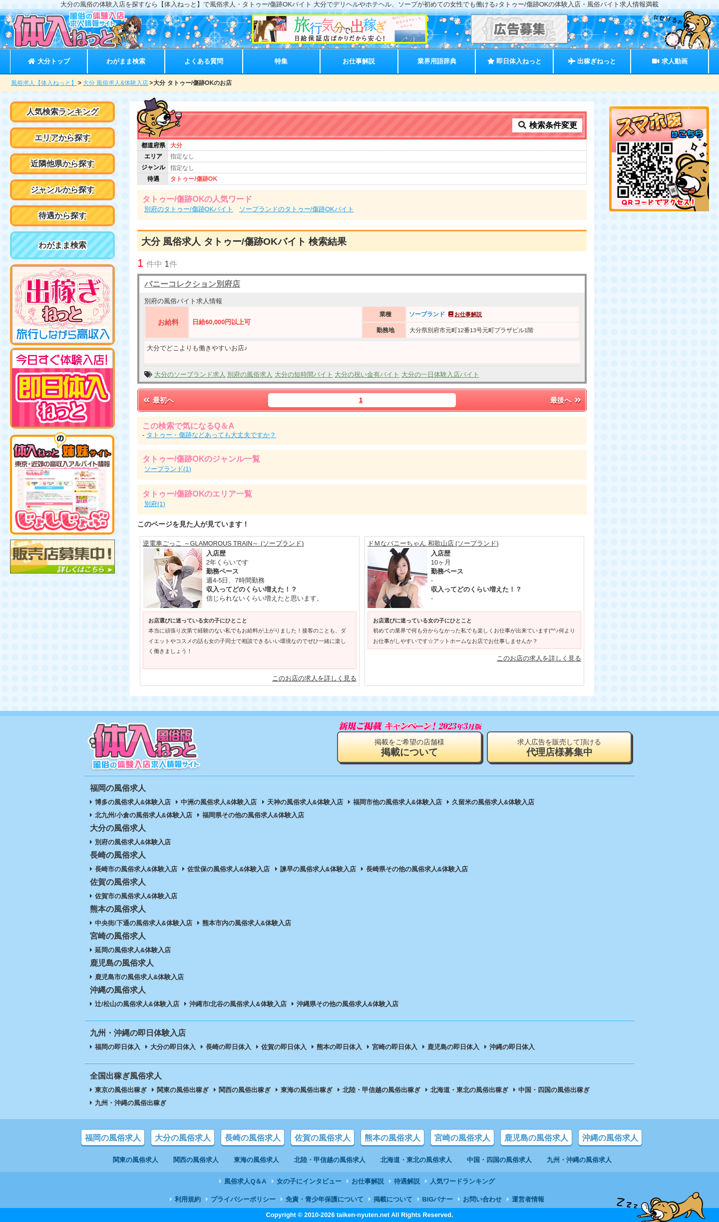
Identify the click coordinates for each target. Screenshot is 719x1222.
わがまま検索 (125, 61)
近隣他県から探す (62, 163)
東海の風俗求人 (256, 1160)
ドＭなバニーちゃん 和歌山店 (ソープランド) (433, 543)
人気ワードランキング (462, 1181)
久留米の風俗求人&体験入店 (493, 802)
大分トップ (48, 61)
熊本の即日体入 (339, 1047)
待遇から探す (62, 215)
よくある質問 (203, 61)
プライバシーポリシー (243, 1199)
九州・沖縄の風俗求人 (579, 1160)
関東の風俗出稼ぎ (183, 1090)
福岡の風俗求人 (113, 1138)
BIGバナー (437, 1199)
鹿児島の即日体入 (453, 1047)
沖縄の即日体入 (512, 1047)
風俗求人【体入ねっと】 (44, 82)
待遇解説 (407, 1181)
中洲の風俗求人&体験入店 (219, 802)
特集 (281, 61)
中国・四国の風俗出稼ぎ (554, 1090)
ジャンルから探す (62, 189)
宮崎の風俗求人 (462, 1138)
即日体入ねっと (514, 61)
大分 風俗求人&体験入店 (115, 82)
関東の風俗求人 (135, 1160)
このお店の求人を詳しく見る (314, 678)
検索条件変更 (547, 125)
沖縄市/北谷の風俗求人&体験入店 (238, 1004)
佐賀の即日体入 (284, 1047)
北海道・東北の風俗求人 (416, 1160)
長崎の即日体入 (228, 1047)
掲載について (392, 1199)
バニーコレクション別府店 (192, 284)
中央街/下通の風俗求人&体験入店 (143, 923)
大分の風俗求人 (183, 1138)
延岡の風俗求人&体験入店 (133, 950)
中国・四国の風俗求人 (499, 1160)
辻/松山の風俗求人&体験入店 (137, 1004)
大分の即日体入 (173, 1047)
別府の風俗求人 (250, 374)
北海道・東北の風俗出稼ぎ (469, 1090)
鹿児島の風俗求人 (536, 1138)
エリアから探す (62, 137)
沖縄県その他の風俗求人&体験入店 (347, 1004)
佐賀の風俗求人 (323, 1138)
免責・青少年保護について (324, 1199)
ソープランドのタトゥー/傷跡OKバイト (296, 209)
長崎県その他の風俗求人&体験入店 (417, 869)
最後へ (566, 400)
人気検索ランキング (62, 111)
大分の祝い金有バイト (367, 374)
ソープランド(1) (167, 469)
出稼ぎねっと (592, 61)
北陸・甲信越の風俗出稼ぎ (381, 1090)
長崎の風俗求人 (253, 1138)
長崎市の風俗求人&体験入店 (136, 869)
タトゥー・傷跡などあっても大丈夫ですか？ (211, 435)
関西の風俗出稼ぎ (245, 1090)
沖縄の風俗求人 (610, 1138)
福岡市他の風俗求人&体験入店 (397, 802)
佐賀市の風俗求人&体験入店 (136, 896)
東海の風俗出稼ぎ (307, 1090)
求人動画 (670, 61)
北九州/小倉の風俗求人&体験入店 (143, 815)
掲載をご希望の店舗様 (409, 747)
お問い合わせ (482, 1199)
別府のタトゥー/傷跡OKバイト (188, 209)
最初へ (158, 400)
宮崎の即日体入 (394, 1047)
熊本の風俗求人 (392, 1138)
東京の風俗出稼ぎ (121, 1090)
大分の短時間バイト (304, 374)
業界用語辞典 (436, 61)
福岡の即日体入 (117, 1047)
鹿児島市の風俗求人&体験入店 (139, 977)
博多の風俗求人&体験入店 (133, 802)
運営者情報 (528, 1199)
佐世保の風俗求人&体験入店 (228, 869)
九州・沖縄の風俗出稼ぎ (130, 1103)
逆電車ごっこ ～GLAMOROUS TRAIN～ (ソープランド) (223, 543)
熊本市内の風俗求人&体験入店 (246, 923)
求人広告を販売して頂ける (559, 747)
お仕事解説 (359, 61)
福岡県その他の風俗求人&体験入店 (253, 815)
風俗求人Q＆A (245, 1181)
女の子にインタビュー (309, 1181)
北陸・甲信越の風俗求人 (329, 1160)
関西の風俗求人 (196, 1160)
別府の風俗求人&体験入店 (133, 842)
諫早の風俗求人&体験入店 (318, 869)
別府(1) (154, 504)
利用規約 (188, 1199)
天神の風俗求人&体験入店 (305, 802)
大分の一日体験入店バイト (440, 374)
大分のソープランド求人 (190, 374)
